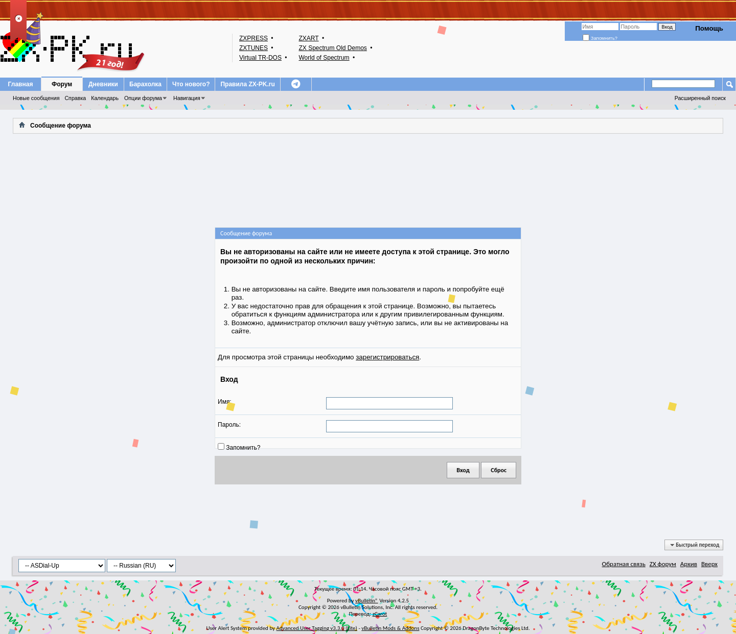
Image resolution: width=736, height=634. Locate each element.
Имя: (225, 401)
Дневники (103, 84)
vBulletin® (366, 600)
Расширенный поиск (700, 98)
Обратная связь (624, 564)
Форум (62, 84)
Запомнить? (600, 38)
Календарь (105, 98)
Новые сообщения (36, 98)
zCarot (380, 614)
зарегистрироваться (387, 357)
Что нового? (191, 84)
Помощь (709, 28)
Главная (20, 84)
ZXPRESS (253, 38)
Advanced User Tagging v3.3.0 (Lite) (317, 628)
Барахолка (145, 84)
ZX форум (663, 564)
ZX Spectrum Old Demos (332, 48)
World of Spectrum (323, 57)
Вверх (709, 564)
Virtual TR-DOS (260, 57)
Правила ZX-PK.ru (247, 84)
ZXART (308, 38)
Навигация (186, 98)
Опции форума (143, 98)
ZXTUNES (253, 48)
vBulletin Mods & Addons (390, 628)
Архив (688, 564)
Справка (75, 98)
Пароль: (229, 424)
